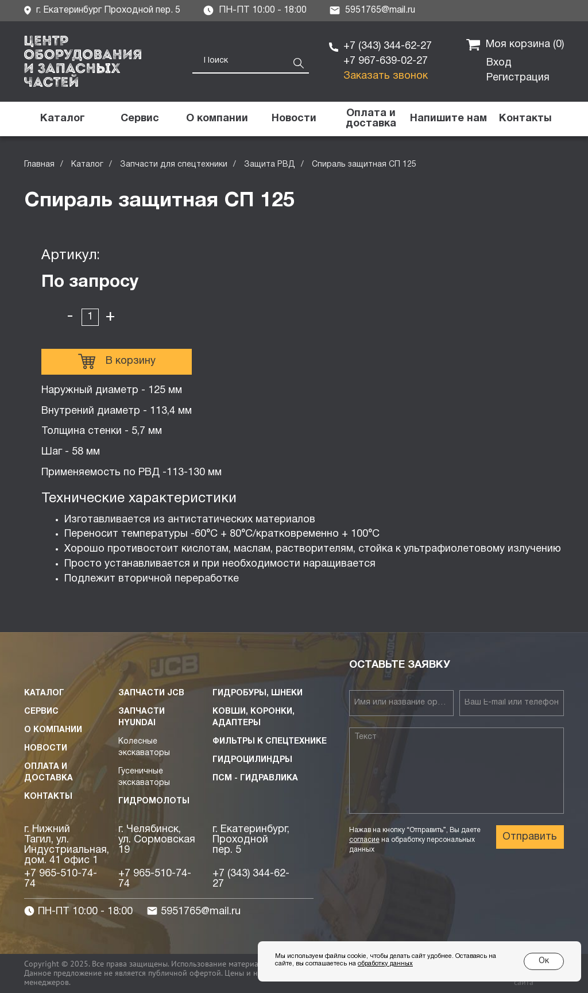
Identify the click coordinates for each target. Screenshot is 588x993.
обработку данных (385, 964)
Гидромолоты (153, 801)
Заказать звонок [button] (385, 76)
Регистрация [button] (518, 78)
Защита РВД (269, 164)
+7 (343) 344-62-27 (387, 46)
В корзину (117, 361)
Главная (39, 164)
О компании (53, 730)
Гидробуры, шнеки (257, 693)
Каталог (87, 164)
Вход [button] (499, 63)
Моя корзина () (515, 44)
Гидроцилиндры (252, 760)
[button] (447, 119)
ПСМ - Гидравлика (255, 778)
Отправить (529, 837)
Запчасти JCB (151, 693)
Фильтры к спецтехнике (269, 741)
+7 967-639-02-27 (385, 61)
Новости (45, 748)
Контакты (48, 796)
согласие (364, 840)
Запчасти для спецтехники (173, 164)
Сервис (41, 711)
